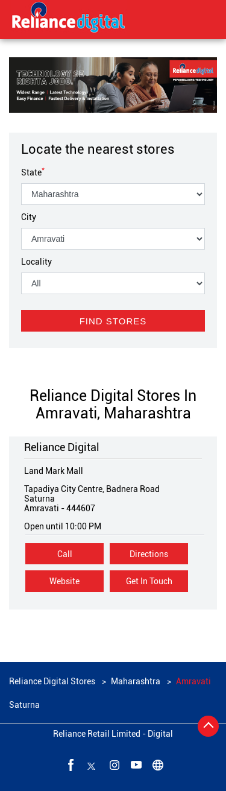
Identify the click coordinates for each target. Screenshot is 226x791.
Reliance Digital (61, 447)
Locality (36, 261)
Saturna (24, 705)
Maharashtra (135, 681)
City (28, 217)
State (33, 172)
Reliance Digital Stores (53, 681)
